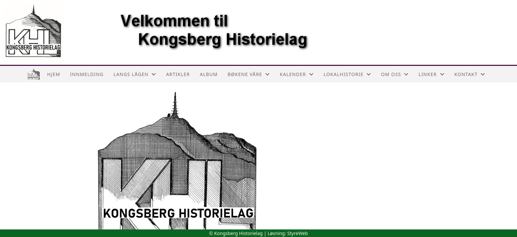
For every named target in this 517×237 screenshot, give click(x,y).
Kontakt (469, 74)
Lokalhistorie (347, 74)
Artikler (178, 74)
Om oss (395, 74)
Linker (431, 74)
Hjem (53, 74)
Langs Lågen (134, 74)
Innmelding (87, 74)
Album (209, 74)
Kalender (297, 74)
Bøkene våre (249, 74)
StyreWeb (297, 233)
